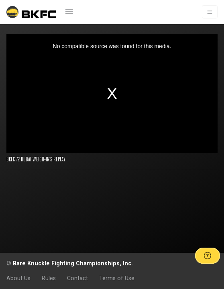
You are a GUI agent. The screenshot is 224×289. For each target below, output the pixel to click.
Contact (77, 278)
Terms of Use (116, 278)
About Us (18, 278)
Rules (49, 278)
